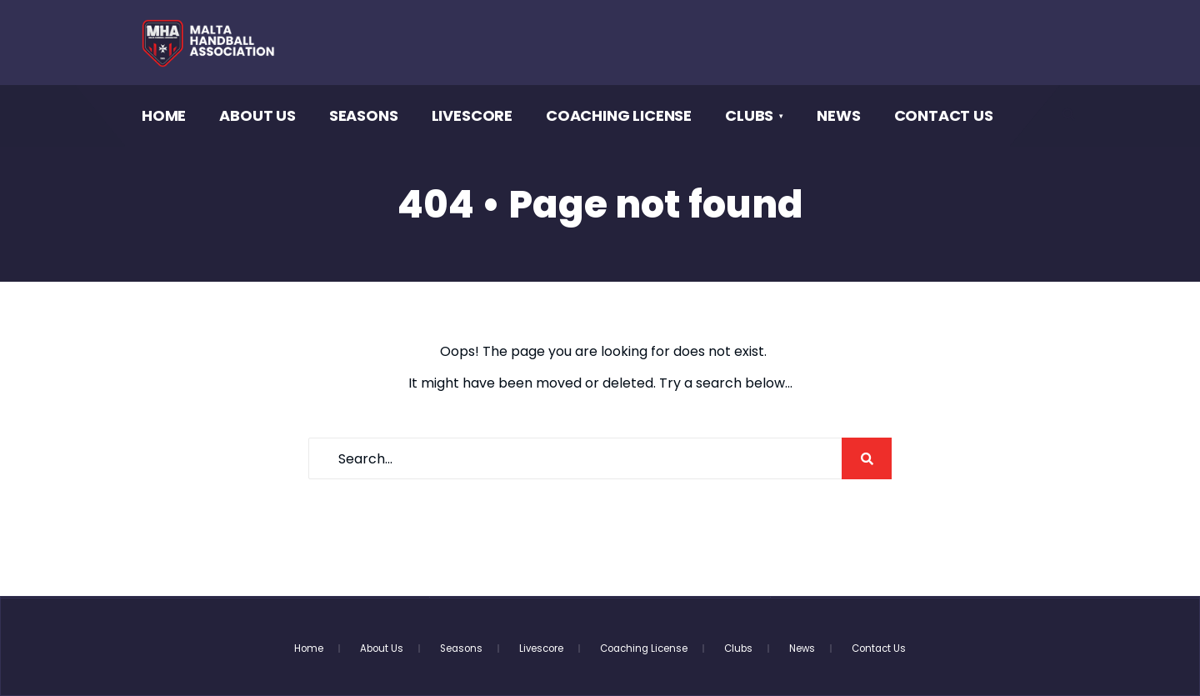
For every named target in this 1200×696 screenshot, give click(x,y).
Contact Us (943, 115)
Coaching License (619, 115)
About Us (257, 115)
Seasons (363, 115)
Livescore (472, 115)
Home (164, 115)
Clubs (749, 115)
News (838, 115)
